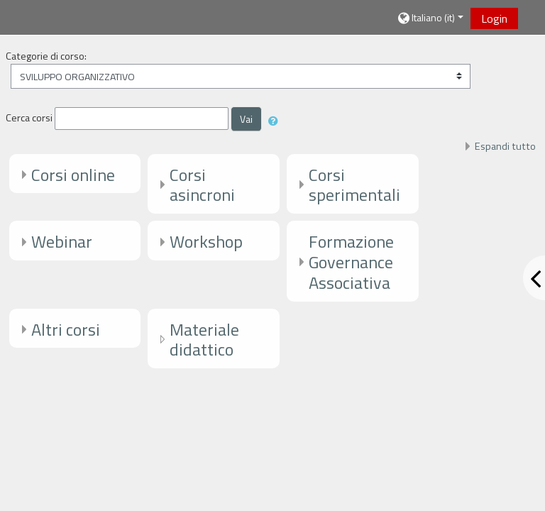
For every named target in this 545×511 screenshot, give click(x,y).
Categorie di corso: (46, 56)
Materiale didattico (204, 340)
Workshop (206, 241)
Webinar (61, 241)
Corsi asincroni (202, 185)
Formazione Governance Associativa (351, 262)
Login (494, 18)
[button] (429, 18)
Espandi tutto (505, 146)
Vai (246, 118)
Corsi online (73, 174)
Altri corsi (65, 329)
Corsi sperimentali (354, 185)
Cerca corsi (29, 118)
